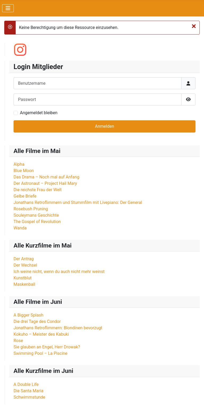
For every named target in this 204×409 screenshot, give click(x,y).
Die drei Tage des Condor (37, 321)
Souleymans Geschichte (36, 215)
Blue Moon (24, 170)
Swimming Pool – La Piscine (40, 353)
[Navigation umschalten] (8, 8)
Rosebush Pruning (31, 208)
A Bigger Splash (28, 315)
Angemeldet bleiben (38, 112)
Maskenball (24, 284)
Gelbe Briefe (25, 196)
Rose (18, 340)
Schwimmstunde (29, 397)
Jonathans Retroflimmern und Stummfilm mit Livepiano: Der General (78, 202)
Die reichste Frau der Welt (38, 189)
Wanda (20, 228)
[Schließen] (193, 26)
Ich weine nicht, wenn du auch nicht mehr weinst (59, 271)
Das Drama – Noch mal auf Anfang (46, 177)
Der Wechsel (25, 265)
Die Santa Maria (28, 390)
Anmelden (104, 126)
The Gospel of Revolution (37, 221)
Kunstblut (23, 277)
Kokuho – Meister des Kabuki (41, 334)
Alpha (19, 164)
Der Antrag (24, 258)
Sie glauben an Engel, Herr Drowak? (47, 347)
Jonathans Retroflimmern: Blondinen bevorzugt (58, 327)
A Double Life (26, 384)
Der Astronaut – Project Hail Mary (45, 183)
